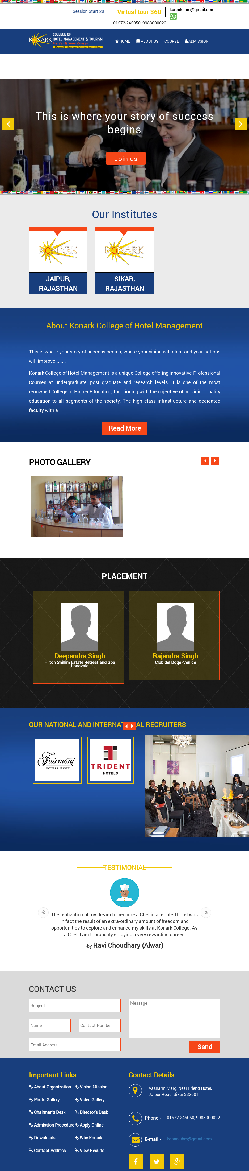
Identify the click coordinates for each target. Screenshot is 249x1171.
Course (171, 41)
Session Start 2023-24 (102, 11)
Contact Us (183, 66)
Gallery (154, 66)
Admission (197, 41)
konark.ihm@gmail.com (192, 9)
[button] (8, 124)
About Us (147, 41)
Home (122, 41)
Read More (124, 428)
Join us (126, 158)
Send (204, 1046)
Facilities (126, 66)
